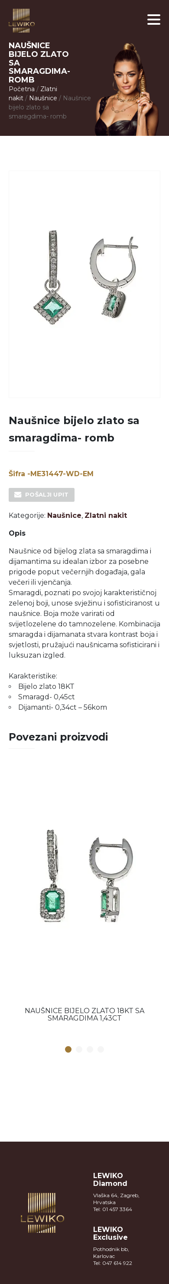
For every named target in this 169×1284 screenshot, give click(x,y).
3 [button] (90, 1050)
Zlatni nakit (105, 515)
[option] (84, 896)
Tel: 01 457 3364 (112, 1209)
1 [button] (68, 1050)
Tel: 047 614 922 (112, 1263)
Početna (22, 89)
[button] (154, 19)
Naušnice (43, 98)
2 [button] (79, 1050)
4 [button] (101, 1050)
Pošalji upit (47, 494)
